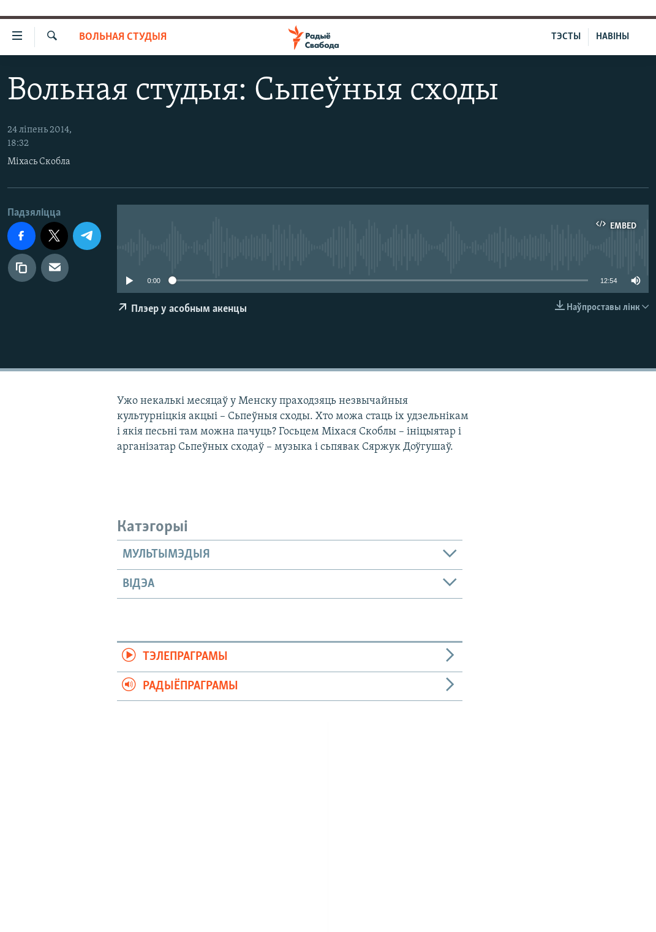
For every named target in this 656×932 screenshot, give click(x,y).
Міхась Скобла (38, 162)
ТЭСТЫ (566, 37)
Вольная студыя (123, 37)
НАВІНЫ (612, 37)
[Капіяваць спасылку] (22, 268)
